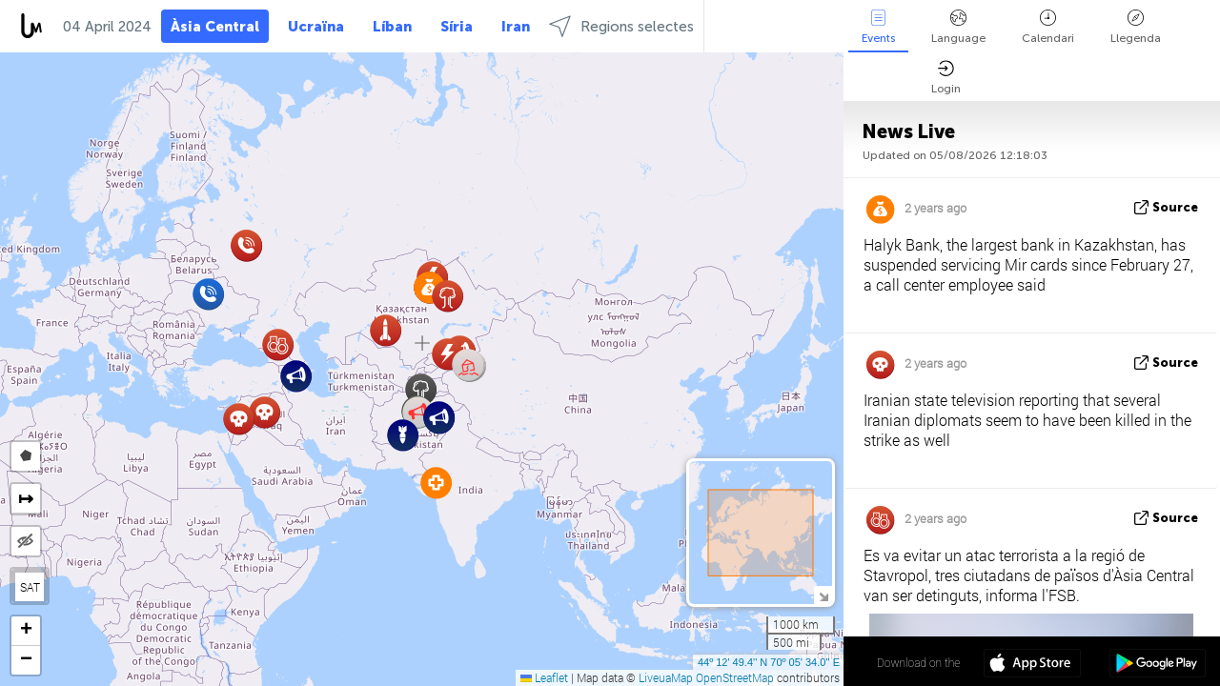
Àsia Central (215, 26)
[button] (468, 365)
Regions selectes (621, 26)
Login (946, 77)
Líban (392, 26)
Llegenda (1135, 27)
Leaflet (544, 677)
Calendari (1048, 27)
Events (878, 27)
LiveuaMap (666, 677)
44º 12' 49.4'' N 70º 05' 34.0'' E (769, 662)
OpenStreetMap (735, 677)
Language (958, 27)
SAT (30, 587)
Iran (515, 26)
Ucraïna (316, 26)
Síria (456, 26)
